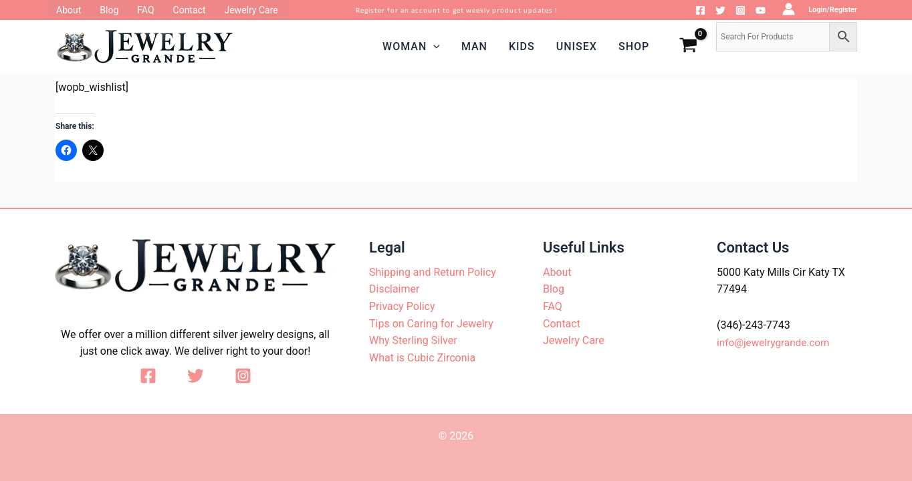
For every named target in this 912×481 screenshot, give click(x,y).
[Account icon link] (788, 9)
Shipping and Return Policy (432, 272)
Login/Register (832, 9)
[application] (433, 47)
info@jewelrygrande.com (775, 342)
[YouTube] (761, 10)
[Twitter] (720, 10)
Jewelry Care (573, 340)
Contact (561, 323)
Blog (553, 289)
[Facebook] (700, 10)
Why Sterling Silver (413, 340)
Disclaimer (394, 289)
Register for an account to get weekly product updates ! (456, 10)
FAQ (552, 306)
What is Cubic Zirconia (422, 357)
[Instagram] (740, 10)
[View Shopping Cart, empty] (688, 46)
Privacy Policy (402, 306)
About (557, 272)
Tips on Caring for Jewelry (431, 323)
